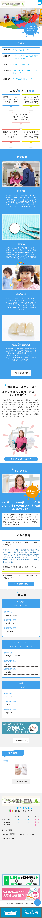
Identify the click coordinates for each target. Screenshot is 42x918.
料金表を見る (21, 740)
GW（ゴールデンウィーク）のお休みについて (25, 72)
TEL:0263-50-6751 (8, 838)
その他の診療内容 (21, 373)
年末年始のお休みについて (22, 64)
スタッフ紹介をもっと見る (21, 459)
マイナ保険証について (21, 50)
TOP (37, 903)
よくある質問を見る (21, 584)
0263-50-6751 (24, 809)
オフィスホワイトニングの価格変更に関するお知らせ (25, 57)
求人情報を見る (21, 781)
